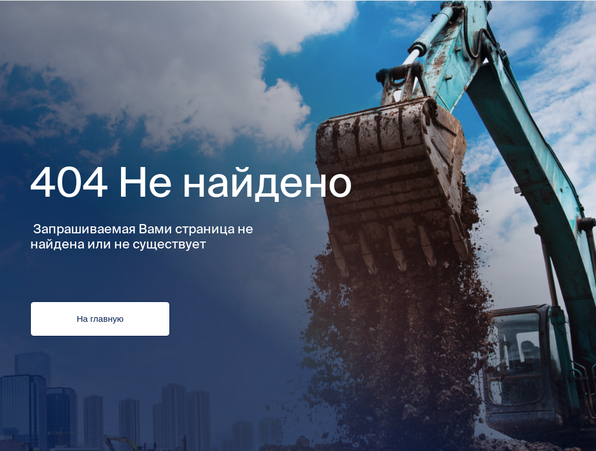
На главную (100, 319)
